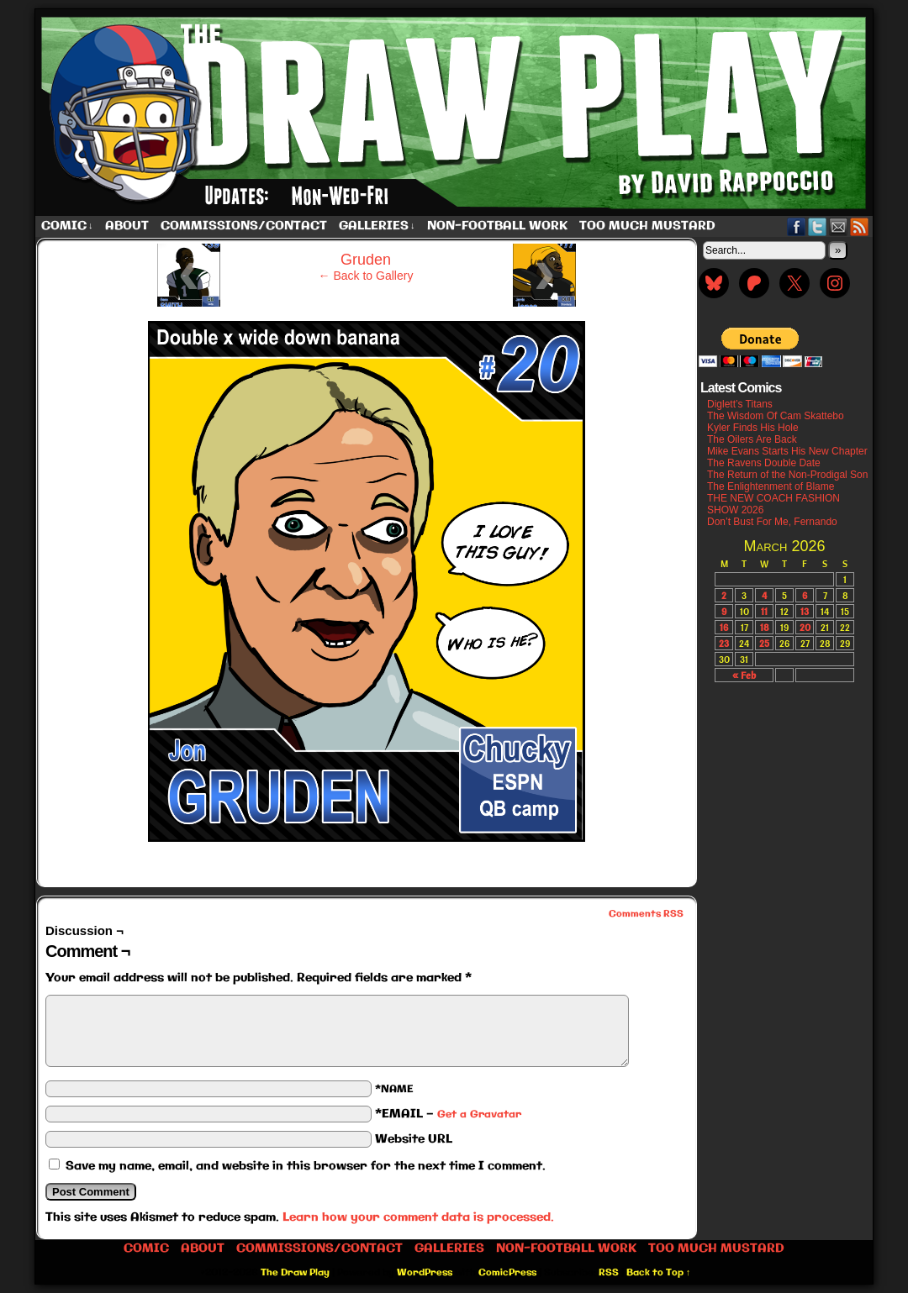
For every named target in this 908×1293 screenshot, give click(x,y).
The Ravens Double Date (764, 463)
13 (804, 611)
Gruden (365, 259)
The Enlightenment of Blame (770, 486)
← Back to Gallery (366, 275)
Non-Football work (497, 226)
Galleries (377, 226)
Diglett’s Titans (740, 404)
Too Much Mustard (647, 226)
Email (838, 226)
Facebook (796, 226)
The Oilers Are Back (752, 439)
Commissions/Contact (244, 226)
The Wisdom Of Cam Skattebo (775, 416)
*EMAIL (448, 1114)
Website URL (413, 1139)
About (127, 226)
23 (724, 643)
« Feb (744, 675)
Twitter (817, 226)
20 (805, 627)
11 (764, 611)
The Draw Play (455, 112)
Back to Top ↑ (658, 1273)
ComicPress (507, 1273)
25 (764, 643)
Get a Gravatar (479, 1114)
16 (724, 627)
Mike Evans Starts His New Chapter (787, 451)
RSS (859, 226)
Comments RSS (646, 914)
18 (764, 627)
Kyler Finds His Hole (753, 428)
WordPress (424, 1273)
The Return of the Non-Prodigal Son (787, 475)
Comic (67, 226)
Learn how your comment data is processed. (418, 1217)
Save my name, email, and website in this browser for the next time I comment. (306, 1166)
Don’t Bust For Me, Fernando (772, 522)
